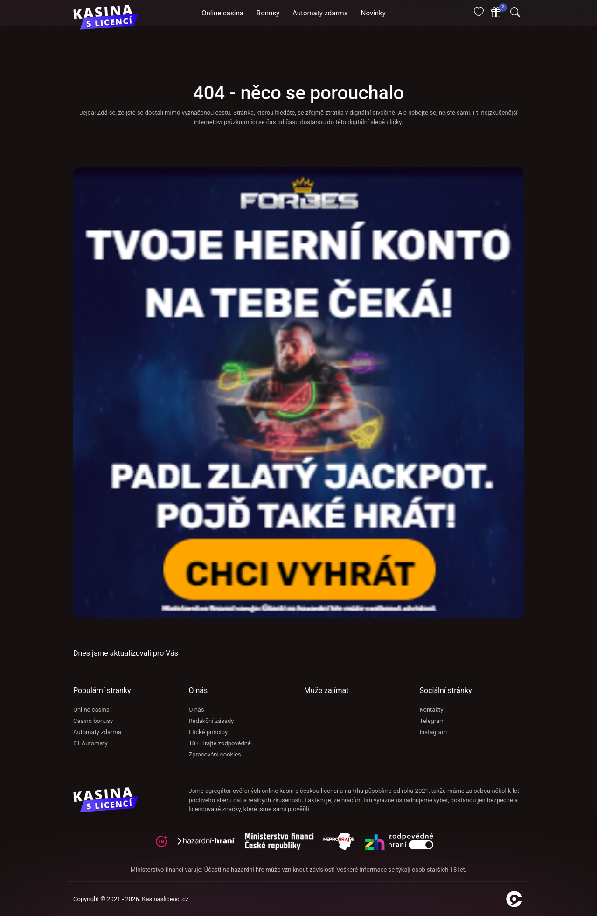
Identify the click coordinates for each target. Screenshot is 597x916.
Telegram (432, 720)
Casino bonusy (93, 720)
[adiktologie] (284, 844)
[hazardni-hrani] (209, 844)
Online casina (91, 709)
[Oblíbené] (478, 13)
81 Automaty (90, 743)
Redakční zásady (211, 720)
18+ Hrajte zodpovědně (220, 743)
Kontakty (432, 709)
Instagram (433, 732)
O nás (196, 709)
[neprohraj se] (343, 844)
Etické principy (208, 732)
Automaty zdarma (97, 732)
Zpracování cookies (215, 754)
